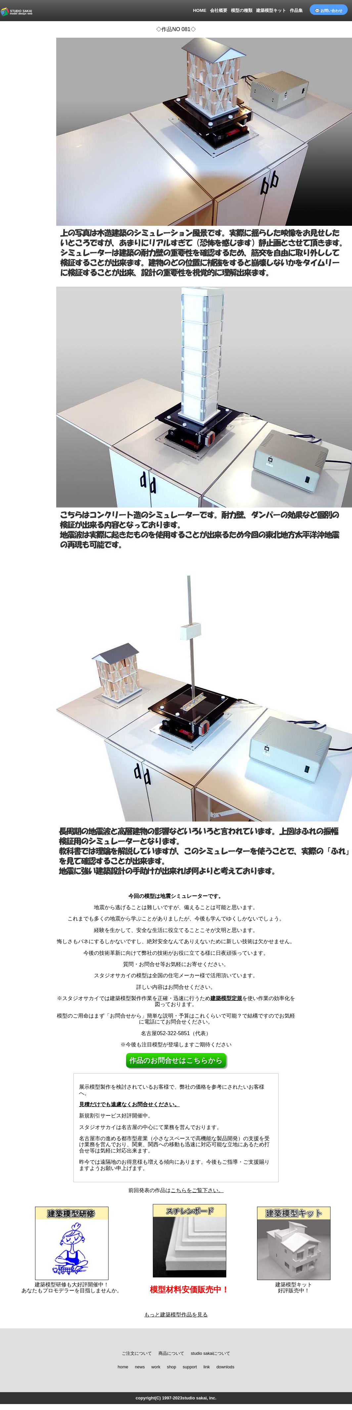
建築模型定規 (226, 998)
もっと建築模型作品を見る (176, 1314)
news (140, 1367)
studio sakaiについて (211, 1353)
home (123, 1367)
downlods (225, 1367)
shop (171, 1367)
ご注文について (137, 1353)
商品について (171, 1353)
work (156, 1367)
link (206, 1367)
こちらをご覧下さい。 (197, 1190)
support (190, 1367)
